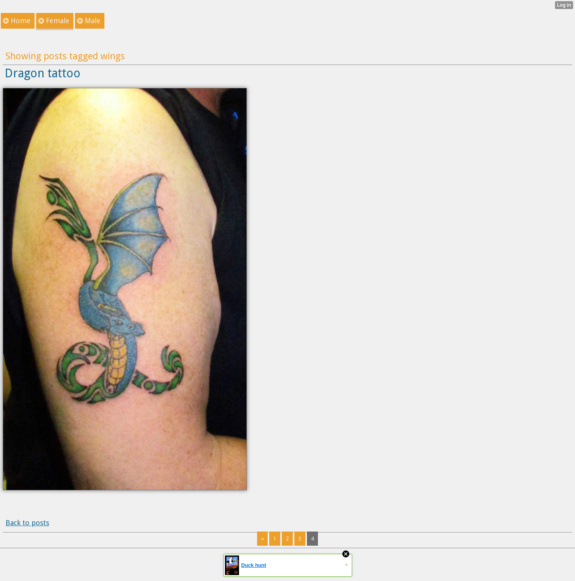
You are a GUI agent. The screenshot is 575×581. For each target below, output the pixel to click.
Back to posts (27, 523)
